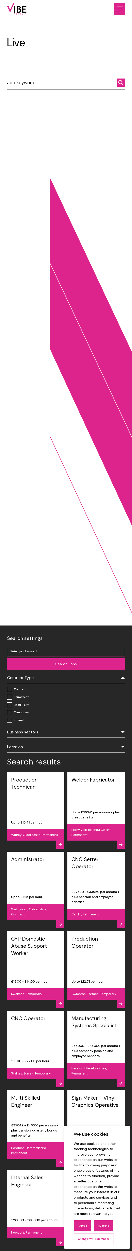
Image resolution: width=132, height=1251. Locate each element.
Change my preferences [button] (94, 1239)
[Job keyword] (66, 84)
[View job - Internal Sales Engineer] (36, 1208)
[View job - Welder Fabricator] (96, 810)
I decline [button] (103, 1225)
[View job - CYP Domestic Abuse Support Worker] (36, 969)
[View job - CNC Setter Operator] (96, 890)
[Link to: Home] (17, 9)
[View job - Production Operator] (96, 969)
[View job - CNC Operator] (36, 1049)
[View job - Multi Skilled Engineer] (36, 1128)
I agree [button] (82, 1225)
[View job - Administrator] (36, 890)
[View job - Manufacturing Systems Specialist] (96, 1049)
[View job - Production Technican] (36, 810)
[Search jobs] (121, 83)
